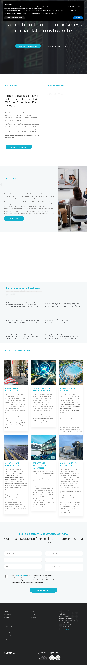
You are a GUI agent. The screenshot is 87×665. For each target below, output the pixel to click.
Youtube (33, 611)
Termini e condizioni (9, 620)
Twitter (33, 605)
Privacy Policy (7, 626)
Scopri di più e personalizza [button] (14, 17)
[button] (82, 4)
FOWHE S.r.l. (69, 622)
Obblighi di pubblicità (9, 632)
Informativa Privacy (21, 568)
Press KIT (6, 617)
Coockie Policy (8, 629)
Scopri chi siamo (14, 218)
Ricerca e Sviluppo (9, 614)
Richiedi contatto (43, 583)
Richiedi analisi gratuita (19, 147)
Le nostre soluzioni (9, 623)
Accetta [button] (78, 17)
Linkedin (33, 608)
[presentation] (71, 571)
